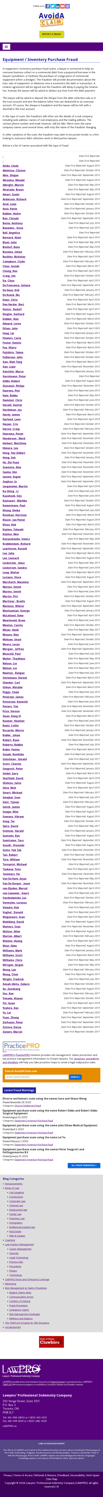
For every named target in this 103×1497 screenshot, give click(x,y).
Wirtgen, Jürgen (13, 965)
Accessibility (78, 1475)
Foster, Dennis (12, 342)
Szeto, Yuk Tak (12, 850)
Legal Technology (18, 1257)
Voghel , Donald (13, 912)
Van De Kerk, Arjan (14, 878)
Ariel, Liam (9, 204)
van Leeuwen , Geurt (16, 893)
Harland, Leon (12, 419)
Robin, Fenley (11, 749)
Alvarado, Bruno (13, 189)
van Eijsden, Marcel (15, 888)
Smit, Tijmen (11, 802)
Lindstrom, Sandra (15, 567)
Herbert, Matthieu (14, 443)
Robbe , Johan (11, 735)
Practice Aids (16, 1261)
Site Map (52, 1479)
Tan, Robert (10, 855)
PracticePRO (23, 1055)
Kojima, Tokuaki (13, 529)
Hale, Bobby (10, 395)
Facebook (47, 6)
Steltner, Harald (13, 831)
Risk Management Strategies (24, 1314)
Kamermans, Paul (14, 505)
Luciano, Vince (12, 577)
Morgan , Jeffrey (13, 649)
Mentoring (10, 1283)
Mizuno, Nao (11, 634)
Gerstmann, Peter (14, 376)
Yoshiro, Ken (11, 1008)
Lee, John (8, 553)
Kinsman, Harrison (15, 515)
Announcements (14, 1183)
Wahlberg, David (13, 921)
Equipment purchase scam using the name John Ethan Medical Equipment (50, 1125)
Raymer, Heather (14, 721)
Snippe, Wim (10, 811)
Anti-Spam (93, 1475)
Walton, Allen (11, 931)
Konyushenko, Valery (16, 539)
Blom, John (10, 242)
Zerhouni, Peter (13, 1022)
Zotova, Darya (12, 1027)
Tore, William (11, 859)
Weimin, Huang (12, 941)
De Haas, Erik (11, 290)
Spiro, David (10, 826)
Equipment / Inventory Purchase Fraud (34, 1120)
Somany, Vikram (13, 816)
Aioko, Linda (11, 165)
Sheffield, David (13, 778)
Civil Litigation (16, 1192)
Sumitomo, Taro (13, 840)
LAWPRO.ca (9, 1426)
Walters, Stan (12, 926)
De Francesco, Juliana (16, 285)
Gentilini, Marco (13, 371)
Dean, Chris (10, 299)
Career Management (20, 1248)
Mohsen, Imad (12, 639)
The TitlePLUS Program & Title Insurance (27, 1322)
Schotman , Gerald (15, 759)
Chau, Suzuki (11, 266)
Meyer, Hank (11, 629)
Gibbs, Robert (11, 381)
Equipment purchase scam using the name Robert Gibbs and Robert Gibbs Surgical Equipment (50, 1112)
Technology (15, 1275)
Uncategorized (13, 1327)
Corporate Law (17, 1201)
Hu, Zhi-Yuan (11, 462)
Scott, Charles (12, 763)
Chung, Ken (10, 271)
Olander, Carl (11, 682)
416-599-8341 (16, 1421)
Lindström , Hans (14, 563)
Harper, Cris (10, 424)
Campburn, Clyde (14, 261)
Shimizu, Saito (12, 783)
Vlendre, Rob (11, 907)
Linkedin (57, 6)
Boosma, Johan (12, 251)
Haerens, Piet (11, 390)
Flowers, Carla (12, 338)
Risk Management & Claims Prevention (26, 1288)
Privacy (13, 1270)
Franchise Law (17, 1218)
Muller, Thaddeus (14, 658)
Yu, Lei (7, 1012)
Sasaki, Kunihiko (13, 754)
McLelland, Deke (13, 615)
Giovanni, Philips (13, 385)
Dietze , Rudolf (12, 309)
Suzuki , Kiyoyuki (13, 845)
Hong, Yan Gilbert (14, 453)
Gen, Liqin (9, 366)
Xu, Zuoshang (11, 989)
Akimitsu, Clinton (14, 170)
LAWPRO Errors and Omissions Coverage (27, 1279)
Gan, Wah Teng (12, 362)
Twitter (52, 6)
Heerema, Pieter (13, 433)
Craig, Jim (9, 275)
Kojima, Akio (11, 534)
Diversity (14, 1253)
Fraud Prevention (18, 1305)
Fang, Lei (8, 333)
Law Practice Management (19, 1244)
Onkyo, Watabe (13, 687)
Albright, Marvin (13, 185)
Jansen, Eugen (12, 476)
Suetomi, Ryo (11, 835)
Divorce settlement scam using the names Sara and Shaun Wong (45, 1098)
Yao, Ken (8, 993)
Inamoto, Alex (12, 467)
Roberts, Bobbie (13, 744)
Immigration (15, 1222)
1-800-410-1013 (37, 1417)
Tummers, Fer (11, 874)
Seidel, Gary (10, 773)
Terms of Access (23, 1475)
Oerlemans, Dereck (15, 677)
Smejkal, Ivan (11, 797)
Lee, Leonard (11, 558)
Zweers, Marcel (12, 1031)
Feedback (63, 1475)
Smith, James (11, 807)
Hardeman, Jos (12, 409)
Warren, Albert (12, 936)
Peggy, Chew (11, 692)
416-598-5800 (16, 1417)
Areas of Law (12, 1188)
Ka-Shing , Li (11, 491)
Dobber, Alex (11, 319)
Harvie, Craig (11, 429)
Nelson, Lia (10, 663)
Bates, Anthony (13, 223)
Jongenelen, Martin (15, 486)
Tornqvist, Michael (15, 864)
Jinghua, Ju (10, 481)
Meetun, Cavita (13, 625)
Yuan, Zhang (11, 1017)
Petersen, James (13, 697)
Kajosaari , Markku (15, 500)
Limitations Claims (19, 1309)
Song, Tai (9, 821)
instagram (67, 6)
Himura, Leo (10, 448)
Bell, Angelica (11, 232)
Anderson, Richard (14, 199)
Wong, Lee (9, 969)
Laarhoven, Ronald (15, 548)
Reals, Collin (11, 725)
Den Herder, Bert (13, 304)
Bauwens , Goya (13, 228)
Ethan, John (10, 328)
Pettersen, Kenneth (15, 701)
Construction (16, 1196)
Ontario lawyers (57, 1381)
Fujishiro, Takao (13, 352)
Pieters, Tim (10, 706)
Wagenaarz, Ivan (14, 917)
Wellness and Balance (21, 1318)
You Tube (62, 6)
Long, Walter (11, 572)
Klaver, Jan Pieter (14, 519)
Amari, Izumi (11, 194)
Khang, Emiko (11, 510)
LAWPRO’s (9, 1055)
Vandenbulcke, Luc (14, 897)
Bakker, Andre (12, 213)
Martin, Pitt (10, 596)
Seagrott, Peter (13, 768)
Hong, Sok (9, 457)
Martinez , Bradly (14, 601)
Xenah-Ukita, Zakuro (16, 984)
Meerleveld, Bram (14, 620)
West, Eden (10, 945)
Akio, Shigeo (11, 175)
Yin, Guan (9, 1003)
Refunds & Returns (45, 1475)
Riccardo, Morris (13, 730)
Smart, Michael (12, 792)
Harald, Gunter (12, 405)
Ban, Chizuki (11, 218)
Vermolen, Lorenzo (15, 902)
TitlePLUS (7, 1384)
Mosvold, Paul (12, 653)
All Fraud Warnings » (84, 1165)
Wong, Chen (10, 974)
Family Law (15, 1214)
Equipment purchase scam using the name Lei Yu (34, 1137)
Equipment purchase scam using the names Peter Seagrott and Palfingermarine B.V (43, 1151)
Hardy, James (11, 414)
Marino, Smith (12, 587)
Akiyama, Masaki (14, 180)
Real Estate (15, 1231)
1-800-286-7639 (37, 1421)
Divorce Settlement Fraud (28, 1105)
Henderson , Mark (14, 438)
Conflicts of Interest (19, 1301)
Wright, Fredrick (13, 979)
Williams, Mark (12, 950)
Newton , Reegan (14, 673)
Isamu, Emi (10, 472)
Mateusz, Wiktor (13, 606)
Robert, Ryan (11, 740)
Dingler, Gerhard (13, 314)
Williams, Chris (12, 960)
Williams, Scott (13, 955)
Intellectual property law (22, 1227)
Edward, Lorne (12, 323)
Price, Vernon (11, 711)
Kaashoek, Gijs (12, 496)
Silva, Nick (9, 787)
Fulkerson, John (13, 357)
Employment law (18, 1209)
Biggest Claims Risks (20, 1292)
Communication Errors (21, 1296)
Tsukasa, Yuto (12, 869)
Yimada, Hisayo (13, 998)
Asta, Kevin (10, 208)
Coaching (10, 1240)
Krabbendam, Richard (16, 543)
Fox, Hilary (9, 347)
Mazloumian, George (16, 610)
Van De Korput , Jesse (16, 883)
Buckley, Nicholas (14, 256)
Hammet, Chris (12, 400)
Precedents (15, 1266)
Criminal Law (16, 1205)
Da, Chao (8, 280)
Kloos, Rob (9, 524)
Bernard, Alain (12, 237)
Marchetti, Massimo (16, 582)
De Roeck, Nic (11, 295)
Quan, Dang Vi (12, 716)
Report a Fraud (51, 34)
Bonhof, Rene (11, 247)
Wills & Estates (17, 1235)
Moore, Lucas (11, 644)
